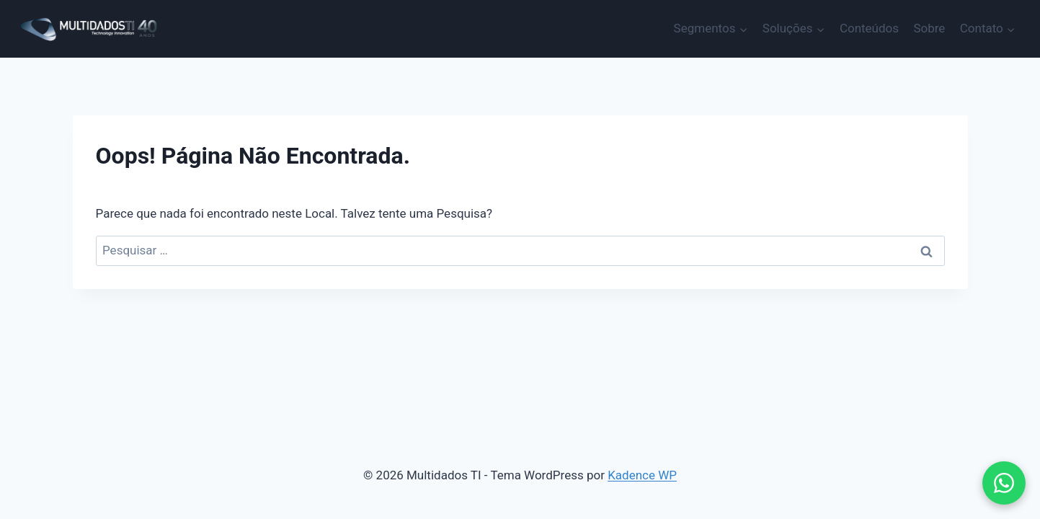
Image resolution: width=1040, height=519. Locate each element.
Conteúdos (869, 28)
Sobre (929, 28)
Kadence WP (642, 475)
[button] (1004, 483)
